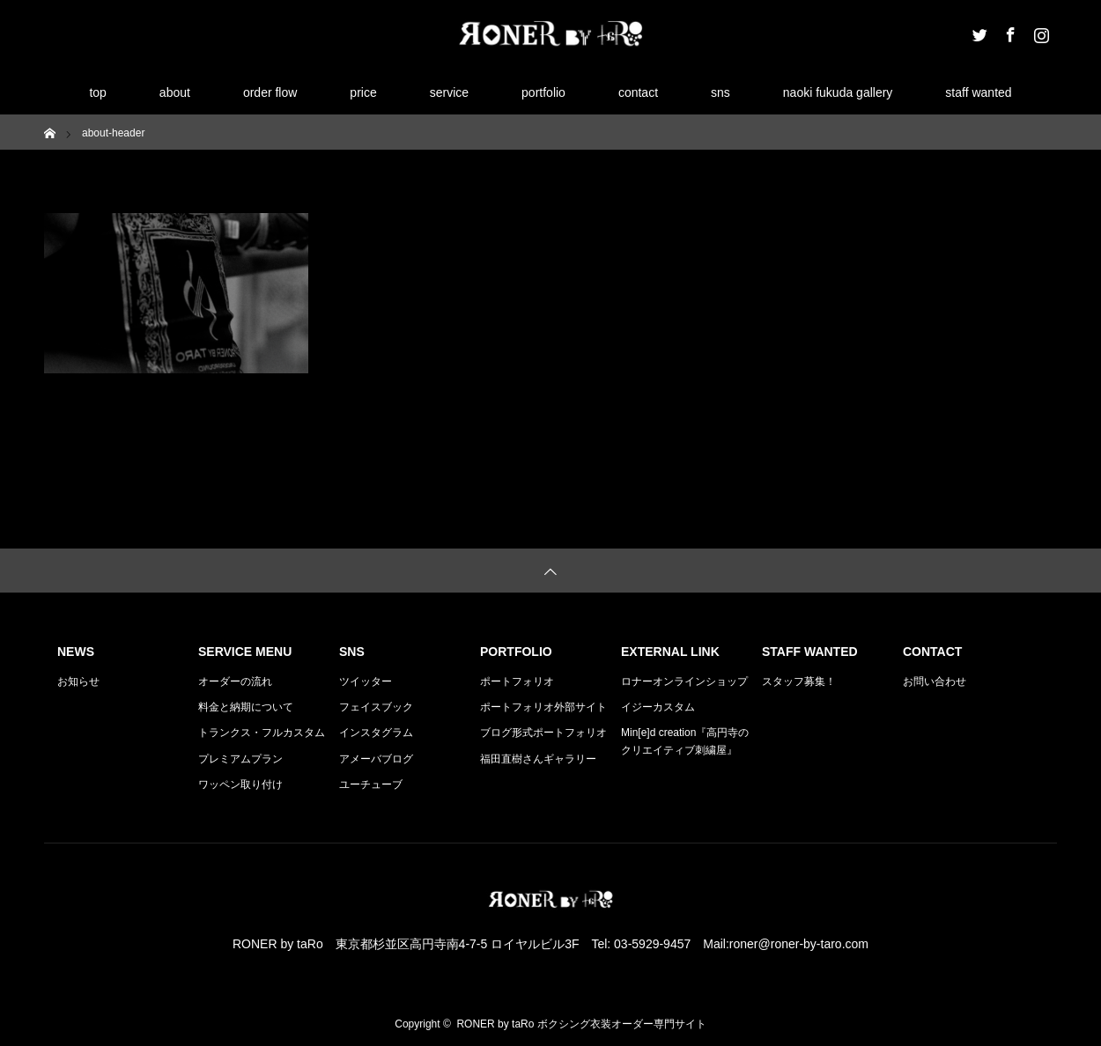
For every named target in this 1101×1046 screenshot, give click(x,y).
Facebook (1008, 31)
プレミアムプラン (240, 759)
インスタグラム (376, 732)
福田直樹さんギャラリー (538, 759)
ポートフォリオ (517, 681)
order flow (270, 92)
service (449, 92)
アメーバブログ (376, 759)
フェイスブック (376, 707)
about (174, 92)
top (97, 92)
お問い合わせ (934, 681)
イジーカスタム (658, 707)
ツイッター (365, 681)
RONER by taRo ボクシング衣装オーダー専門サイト (581, 1024)
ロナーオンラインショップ (684, 681)
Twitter (977, 31)
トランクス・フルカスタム (261, 732)
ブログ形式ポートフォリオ (543, 732)
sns (720, 92)
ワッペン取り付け (240, 784)
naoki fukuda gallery (838, 92)
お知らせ (78, 681)
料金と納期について (245, 707)
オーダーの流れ (235, 681)
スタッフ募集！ (799, 681)
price (363, 92)
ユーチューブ (371, 784)
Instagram (1039, 31)
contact (638, 92)
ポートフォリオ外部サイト (543, 707)
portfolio (543, 92)
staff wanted (978, 92)
